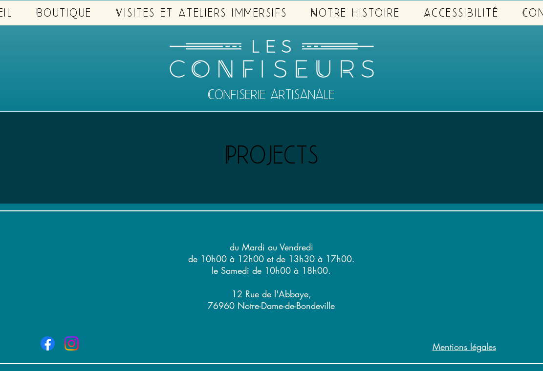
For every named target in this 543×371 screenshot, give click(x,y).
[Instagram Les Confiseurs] (71, 343)
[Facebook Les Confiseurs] (47, 343)
